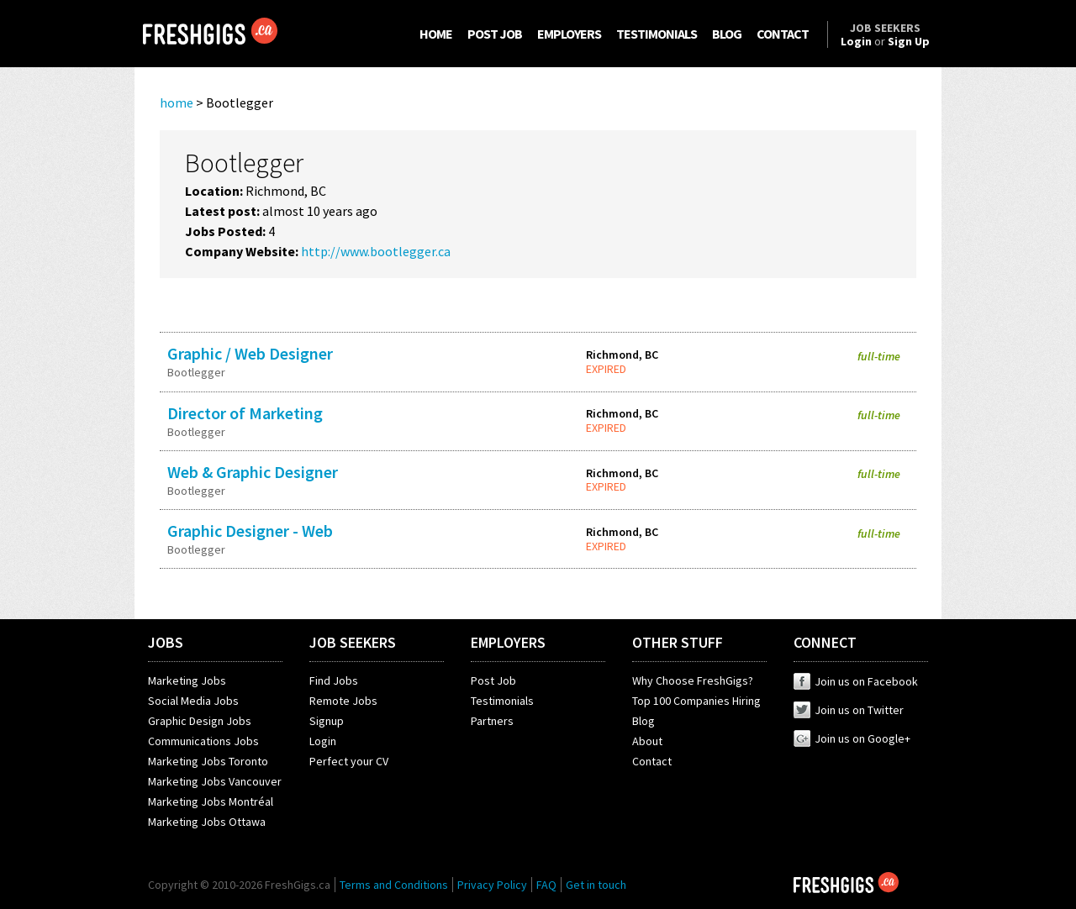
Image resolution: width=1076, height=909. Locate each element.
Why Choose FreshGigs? (692, 680)
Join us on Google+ (852, 738)
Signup (326, 720)
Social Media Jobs (193, 700)
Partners (492, 720)
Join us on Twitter (849, 709)
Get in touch (596, 884)
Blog (643, 720)
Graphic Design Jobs (199, 720)
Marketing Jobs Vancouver (215, 781)
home (176, 102)
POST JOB (494, 33)
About (647, 741)
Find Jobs (333, 680)
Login (322, 741)
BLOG (726, 33)
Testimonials (502, 700)
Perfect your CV (348, 761)
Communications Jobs (203, 741)
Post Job (493, 680)
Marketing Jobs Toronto (208, 761)
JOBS (165, 642)
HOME (435, 33)
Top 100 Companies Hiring (696, 700)
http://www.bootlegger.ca (376, 251)
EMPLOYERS (569, 33)
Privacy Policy (492, 884)
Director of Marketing (245, 412)
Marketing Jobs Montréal (210, 801)
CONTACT (783, 33)
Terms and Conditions (394, 884)
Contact (652, 761)
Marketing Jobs (187, 680)
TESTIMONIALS (656, 33)
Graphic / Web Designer (250, 353)
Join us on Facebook (856, 681)
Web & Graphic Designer (252, 471)
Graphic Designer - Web (250, 530)
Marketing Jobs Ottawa (207, 821)
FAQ (546, 884)
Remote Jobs (343, 700)
